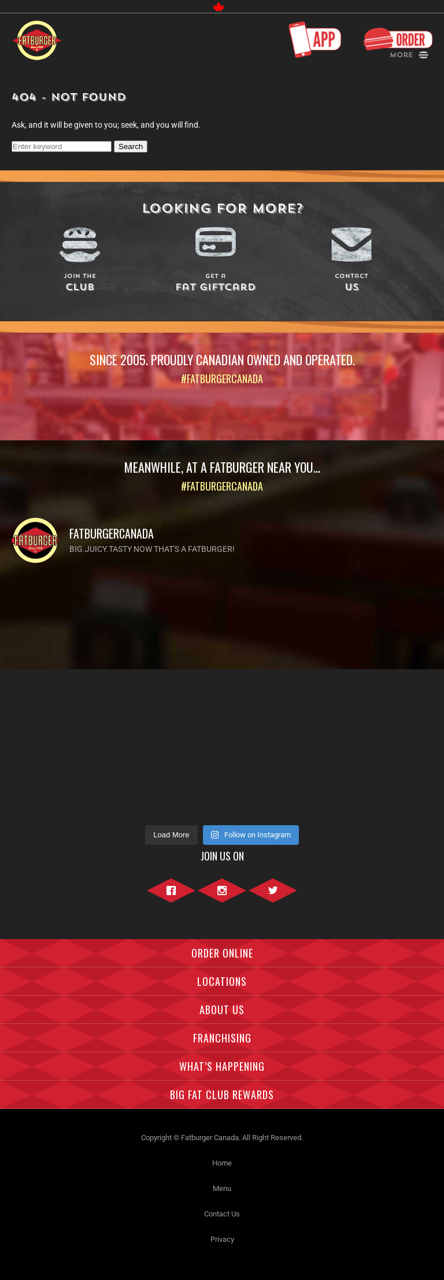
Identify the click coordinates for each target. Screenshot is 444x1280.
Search (131, 146)
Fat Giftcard (216, 283)
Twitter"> (273, 896)
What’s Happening (222, 1066)
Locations (222, 981)
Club (79, 283)
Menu (222, 1188)
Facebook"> (171, 896)
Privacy (222, 1239)
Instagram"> (222, 896)
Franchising (222, 1037)
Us (352, 283)
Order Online (222, 952)
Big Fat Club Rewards (222, 1094)
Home (222, 1163)
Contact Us (222, 1213)
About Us (222, 1009)
